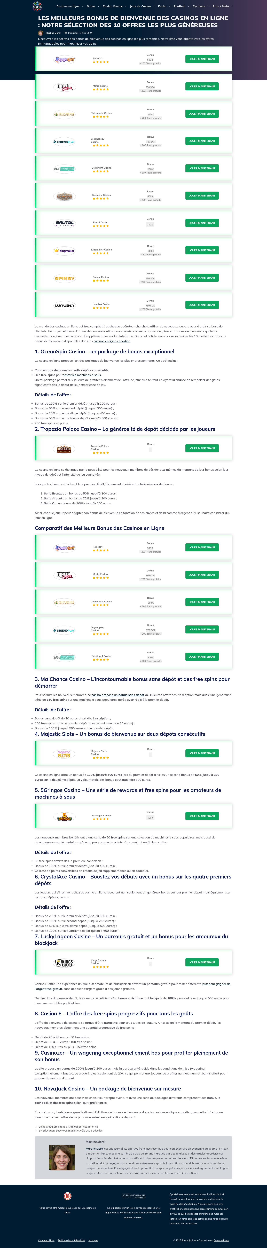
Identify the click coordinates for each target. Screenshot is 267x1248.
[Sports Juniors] (37, 6)
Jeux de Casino (143, 6)
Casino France (116, 6)
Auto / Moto (224, 6)
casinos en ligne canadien (112, 341)
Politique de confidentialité (71, 1240)
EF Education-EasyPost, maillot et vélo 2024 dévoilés (71, 1130)
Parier (165, 6)
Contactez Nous (46, 1240)
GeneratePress (221, 1240)
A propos (93, 1240)
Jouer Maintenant (202, 59)
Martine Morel (53, 33)
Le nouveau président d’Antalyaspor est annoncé (68, 1126)
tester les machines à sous (82, 375)
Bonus (94, 6)
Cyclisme (202, 6)
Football (182, 6)
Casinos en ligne (71, 6)
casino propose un (118, 695)
